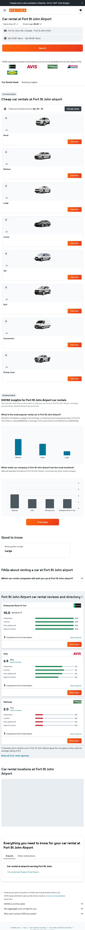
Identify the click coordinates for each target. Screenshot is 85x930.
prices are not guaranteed (55, 896)
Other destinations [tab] (26, 856)
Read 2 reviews (15, 662)
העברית (66, 3)
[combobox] (11, 24)
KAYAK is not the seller (44, 903)
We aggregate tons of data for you (44, 908)
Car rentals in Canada (38, 928)
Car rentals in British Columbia (60, 928)
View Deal (74, 142)
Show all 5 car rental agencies (15, 755)
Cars (25, 928)
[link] (42, 522)
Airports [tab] (9, 856)
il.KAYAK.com (15, 928)
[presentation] (82, 597)
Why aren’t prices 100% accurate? (44, 913)
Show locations (75, 637)
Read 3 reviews (15, 710)
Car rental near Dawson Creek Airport (23, 872)
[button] (82, 3)
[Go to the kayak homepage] (17, 10)
